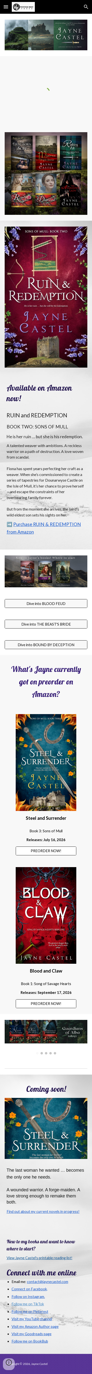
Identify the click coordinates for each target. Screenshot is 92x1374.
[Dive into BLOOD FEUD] (46, 603)
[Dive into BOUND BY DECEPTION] (46, 644)
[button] (6, 6)
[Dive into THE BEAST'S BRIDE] (46, 624)
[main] (46, 393)
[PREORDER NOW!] (46, 850)
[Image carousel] (46, 1037)
